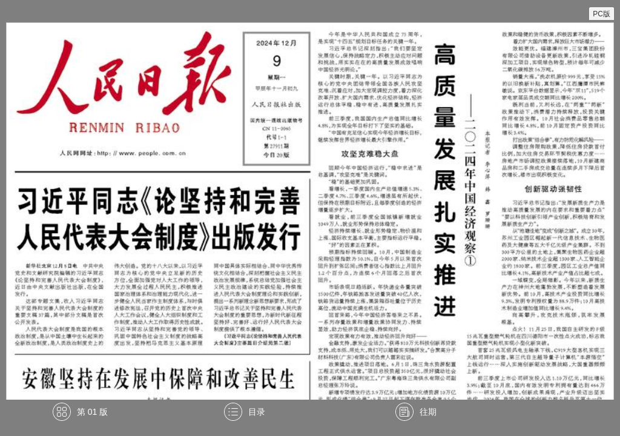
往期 (428, 412)
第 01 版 (92, 412)
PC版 (601, 14)
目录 (256, 412)
